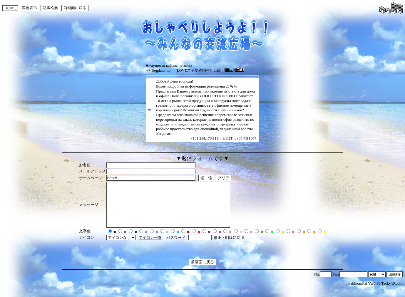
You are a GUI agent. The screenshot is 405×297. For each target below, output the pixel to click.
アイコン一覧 (150, 246)
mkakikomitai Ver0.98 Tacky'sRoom (374, 292)
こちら (231, 86)
